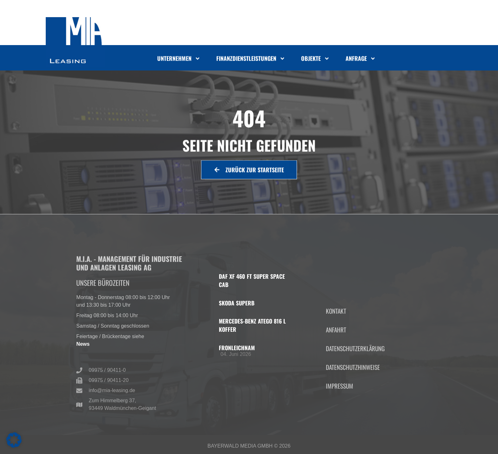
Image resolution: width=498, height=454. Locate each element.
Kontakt (336, 339)
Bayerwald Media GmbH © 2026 (248, 448)
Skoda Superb (236, 303)
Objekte (315, 59)
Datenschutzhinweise (353, 396)
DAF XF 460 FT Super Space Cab (252, 280)
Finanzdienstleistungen (250, 59)
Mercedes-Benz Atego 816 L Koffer (252, 325)
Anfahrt (336, 358)
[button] (14, 440)
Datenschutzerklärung (355, 377)
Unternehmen (178, 59)
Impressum (339, 415)
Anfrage (361, 59)
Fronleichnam (237, 348)
